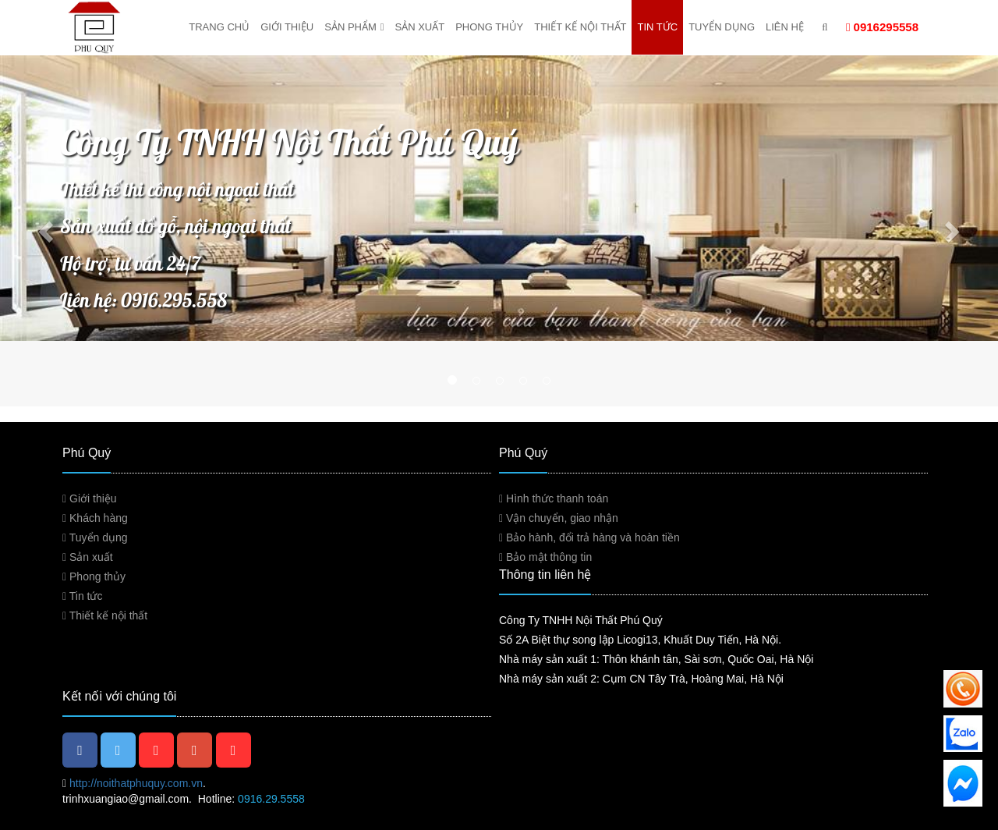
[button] (75, 230)
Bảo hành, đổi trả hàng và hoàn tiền (589, 537)
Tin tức (652, 27)
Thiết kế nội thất (575, 27)
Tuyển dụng (717, 27)
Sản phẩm (348, 27)
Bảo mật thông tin (545, 557)
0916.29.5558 (271, 799)
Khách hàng (95, 518)
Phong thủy (484, 27)
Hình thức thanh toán (553, 498)
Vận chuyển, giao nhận (558, 518)
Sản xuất (415, 27)
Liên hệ (780, 27)
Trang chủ (212, 27)
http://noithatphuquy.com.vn (140, 783)
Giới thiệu (279, 27)
